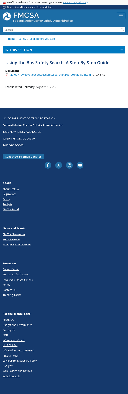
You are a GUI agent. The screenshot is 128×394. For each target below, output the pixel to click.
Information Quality (14, 340)
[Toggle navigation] (120, 15)
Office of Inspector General (18, 350)
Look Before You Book (43, 38)
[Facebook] (48, 165)
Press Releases (11, 239)
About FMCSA (11, 189)
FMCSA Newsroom (14, 234)
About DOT (9, 319)
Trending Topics (12, 295)
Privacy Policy (10, 355)
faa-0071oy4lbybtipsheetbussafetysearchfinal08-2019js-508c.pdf (50, 74)
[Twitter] (58, 165)
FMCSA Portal (11, 209)
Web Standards (11, 376)
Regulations (9, 194)
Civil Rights (9, 330)
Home (11, 38)
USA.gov (7, 366)
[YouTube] (80, 165)
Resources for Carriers (16, 274)
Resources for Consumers (18, 279)
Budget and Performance (17, 325)
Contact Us (9, 290)
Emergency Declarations (17, 244)
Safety (22, 38)
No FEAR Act (10, 345)
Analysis (7, 204)
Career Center (11, 269)
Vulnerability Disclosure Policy (20, 360)
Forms (6, 284)
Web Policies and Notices (17, 371)
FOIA (5, 335)
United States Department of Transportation (29, 7)
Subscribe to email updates (23, 156)
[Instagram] (69, 165)
